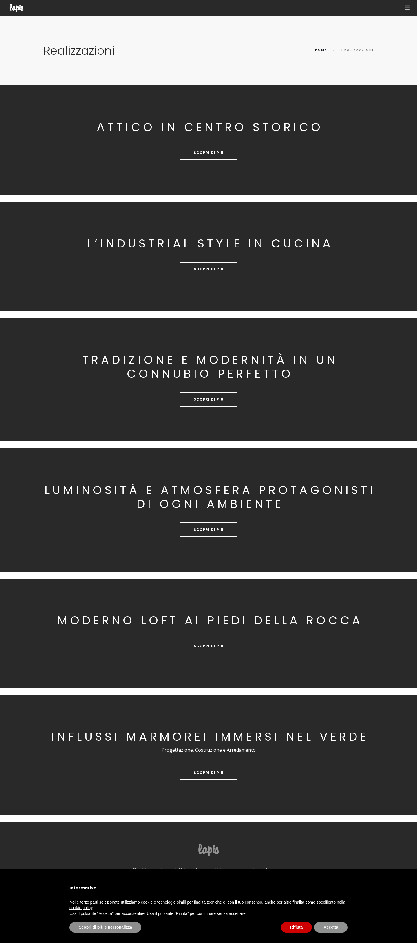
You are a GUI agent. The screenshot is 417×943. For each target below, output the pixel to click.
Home (321, 50)
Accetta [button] (330, 927)
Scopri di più (209, 152)
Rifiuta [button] (296, 927)
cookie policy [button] (81, 907)
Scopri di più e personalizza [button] (105, 927)
